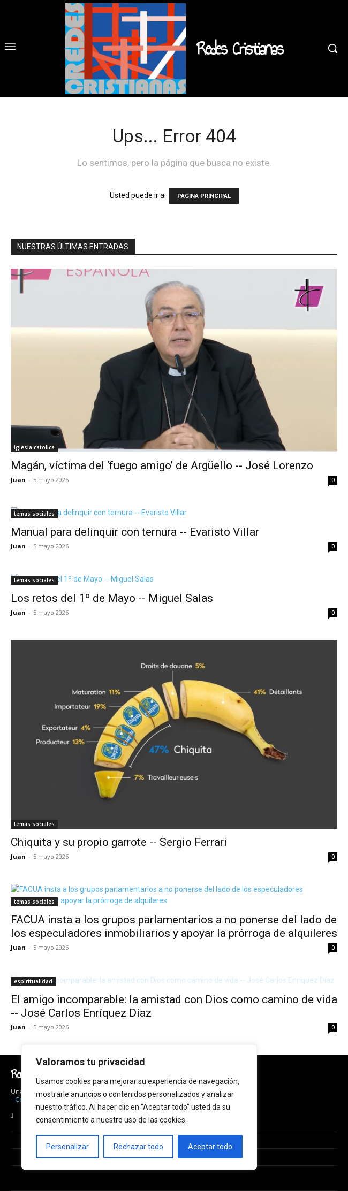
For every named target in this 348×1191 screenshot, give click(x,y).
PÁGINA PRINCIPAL (204, 196)
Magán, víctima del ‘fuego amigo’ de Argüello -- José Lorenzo (162, 465)
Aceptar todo (210, 1146)
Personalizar (67, 1146)
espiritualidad (33, 981)
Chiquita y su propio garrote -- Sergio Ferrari (119, 842)
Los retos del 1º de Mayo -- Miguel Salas (112, 598)
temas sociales (34, 513)
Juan (18, 480)
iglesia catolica (34, 447)
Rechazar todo (138, 1146)
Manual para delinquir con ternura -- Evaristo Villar (135, 531)
